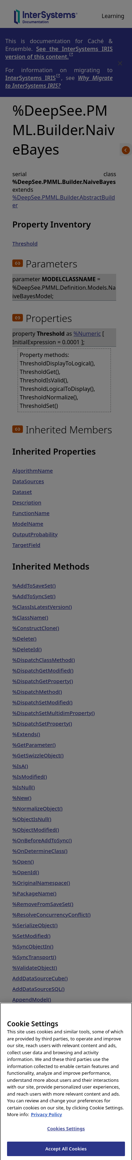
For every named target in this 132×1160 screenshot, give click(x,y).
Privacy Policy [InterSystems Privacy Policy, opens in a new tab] (46, 1120)
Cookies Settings (66, 1134)
